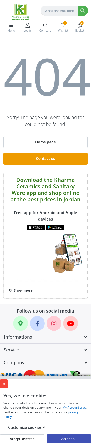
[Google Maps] (20, 323)
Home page (45, 142)
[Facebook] (37, 323)
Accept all (68, 439)
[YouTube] (70, 323)
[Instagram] (54, 323)
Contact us (45, 158)
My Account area (74, 407)
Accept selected (22, 439)
